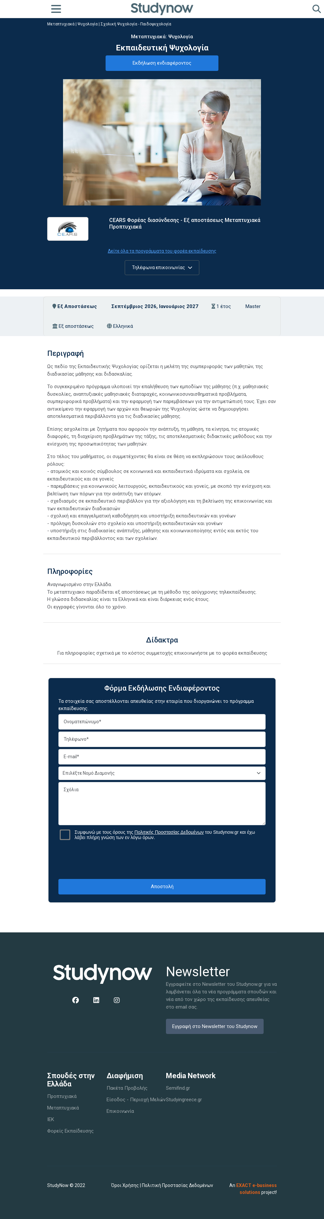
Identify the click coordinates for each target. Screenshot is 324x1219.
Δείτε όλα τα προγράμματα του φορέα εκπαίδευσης (162, 251)
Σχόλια (162, 803)
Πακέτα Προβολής (127, 1088)
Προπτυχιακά (62, 1096)
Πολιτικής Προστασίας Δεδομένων (169, 832)
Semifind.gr (178, 1088)
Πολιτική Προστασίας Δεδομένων (177, 1185)
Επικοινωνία (120, 1111)
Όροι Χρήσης (125, 1185)
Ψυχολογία (88, 24)
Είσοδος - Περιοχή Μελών (136, 1100)
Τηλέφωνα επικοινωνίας (162, 267)
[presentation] (162, 859)
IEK (50, 1119)
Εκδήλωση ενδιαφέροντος (162, 63)
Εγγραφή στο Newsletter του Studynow (214, 1026)
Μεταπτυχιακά (61, 24)
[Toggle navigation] (56, 9)
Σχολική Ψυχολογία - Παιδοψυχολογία (136, 24)
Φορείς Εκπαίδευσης (70, 1131)
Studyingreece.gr (184, 1100)
